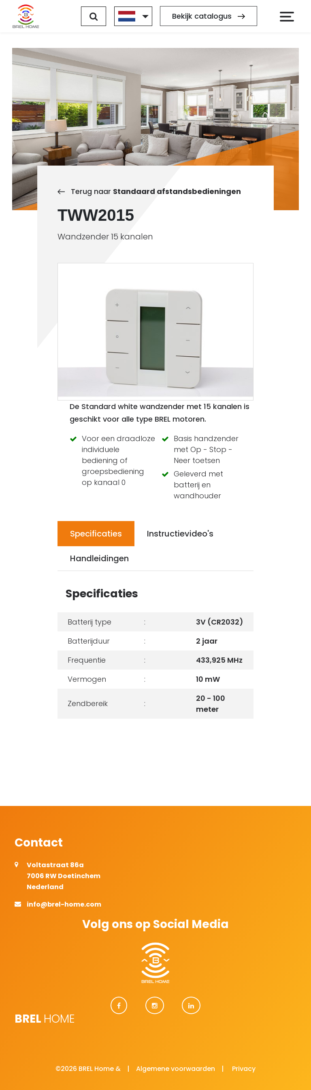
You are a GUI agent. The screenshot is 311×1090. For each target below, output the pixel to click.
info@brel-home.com (64, 904)
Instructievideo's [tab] (180, 533)
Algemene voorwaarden (175, 1068)
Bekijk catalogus (208, 16)
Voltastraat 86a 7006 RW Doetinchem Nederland (63, 876)
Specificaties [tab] (96, 533)
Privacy (244, 1068)
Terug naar (149, 191)
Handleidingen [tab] (99, 558)
